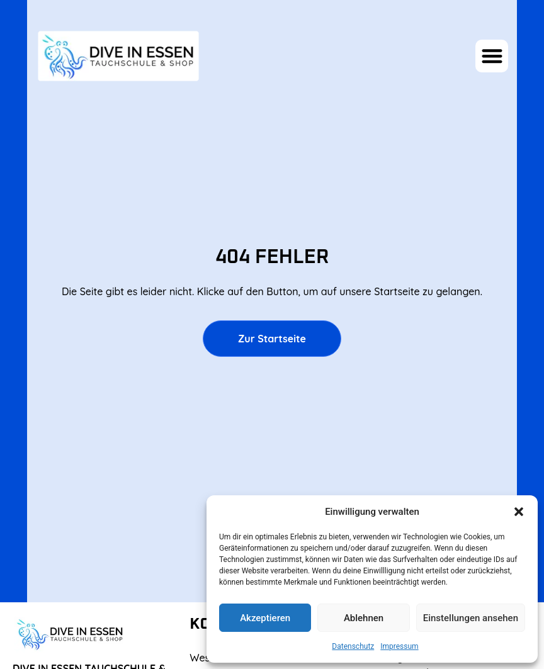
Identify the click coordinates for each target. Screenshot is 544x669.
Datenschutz (353, 646)
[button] (519, 511)
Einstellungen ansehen (470, 618)
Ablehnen (363, 618)
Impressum (399, 646)
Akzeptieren (265, 618)
